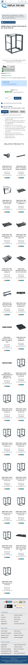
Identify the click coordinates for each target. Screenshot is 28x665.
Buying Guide (4, 644)
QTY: (7, 98)
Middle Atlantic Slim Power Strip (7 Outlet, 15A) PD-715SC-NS (7, 304)
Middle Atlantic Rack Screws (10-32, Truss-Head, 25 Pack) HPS (7, 168)
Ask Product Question (16, 108)
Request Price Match (19, 635)
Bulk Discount (17, 631)
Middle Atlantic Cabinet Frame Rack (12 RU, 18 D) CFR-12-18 (21, 444)
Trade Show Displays (6, 649)
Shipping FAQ (4, 623)
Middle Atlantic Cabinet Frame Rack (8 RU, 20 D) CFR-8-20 (7, 547)
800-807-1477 (6, 108)
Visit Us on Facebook (19, 649)
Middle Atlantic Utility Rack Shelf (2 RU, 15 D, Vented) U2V (7, 236)
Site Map (16, 651)
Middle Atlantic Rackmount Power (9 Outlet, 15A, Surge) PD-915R (7, 340)
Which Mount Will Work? (19, 653)
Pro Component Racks (9, 16)
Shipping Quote (4, 637)
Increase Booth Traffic (6, 651)
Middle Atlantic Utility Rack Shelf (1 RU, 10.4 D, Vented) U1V (21, 202)
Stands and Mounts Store (20, 644)
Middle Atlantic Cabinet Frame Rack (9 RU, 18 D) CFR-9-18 (7, 410)
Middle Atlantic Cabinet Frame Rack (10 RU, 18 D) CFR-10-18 (21, 410)
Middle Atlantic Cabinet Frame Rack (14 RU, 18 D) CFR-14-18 (21, 479)
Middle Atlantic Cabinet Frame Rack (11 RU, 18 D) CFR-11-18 (7, 444)
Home (2, 615)
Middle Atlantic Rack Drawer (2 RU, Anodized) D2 (21, 339)
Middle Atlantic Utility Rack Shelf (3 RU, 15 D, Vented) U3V (21, 236)
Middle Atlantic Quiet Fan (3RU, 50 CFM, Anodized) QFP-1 (21, 304)
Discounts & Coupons (6, 633)
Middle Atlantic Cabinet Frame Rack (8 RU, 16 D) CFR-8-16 (21, 374)
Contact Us (3, 617)
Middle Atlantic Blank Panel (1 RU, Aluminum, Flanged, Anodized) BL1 (21, 168)
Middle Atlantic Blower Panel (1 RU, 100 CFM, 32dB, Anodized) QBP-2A (21, 548)
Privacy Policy (17, 619)
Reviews (22, 111)
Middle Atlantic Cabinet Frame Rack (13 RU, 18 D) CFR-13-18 (7, 479)
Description (4, 111)
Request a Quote (5, 635)
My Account (4, 621)
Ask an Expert (4, 631)
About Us (3, 619)
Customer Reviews (18, 615)
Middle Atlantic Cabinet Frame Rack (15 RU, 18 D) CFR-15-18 (7, 513)
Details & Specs (14, 111)
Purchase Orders (18, 633)
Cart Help (16, 621)
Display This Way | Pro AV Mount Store (10, 15)
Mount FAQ (3, 646)
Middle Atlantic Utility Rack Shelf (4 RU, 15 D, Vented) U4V (7, 270)
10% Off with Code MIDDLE (10, 84)
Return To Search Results (8, 22)
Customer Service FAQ (19, 623)
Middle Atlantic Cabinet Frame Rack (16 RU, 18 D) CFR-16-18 (21, 513)
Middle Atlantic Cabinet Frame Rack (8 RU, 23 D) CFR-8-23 (7, 583)
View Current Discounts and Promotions (12, 103)
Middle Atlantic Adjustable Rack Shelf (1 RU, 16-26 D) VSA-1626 (21, 270)
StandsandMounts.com (6, 653)
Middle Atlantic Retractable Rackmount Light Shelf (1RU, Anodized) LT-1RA (7, 375)
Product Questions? (18, 637)
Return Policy (17, 617)
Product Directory (18, 646)
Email (23, 108)
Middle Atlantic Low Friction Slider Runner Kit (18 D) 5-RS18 (7, 202)
